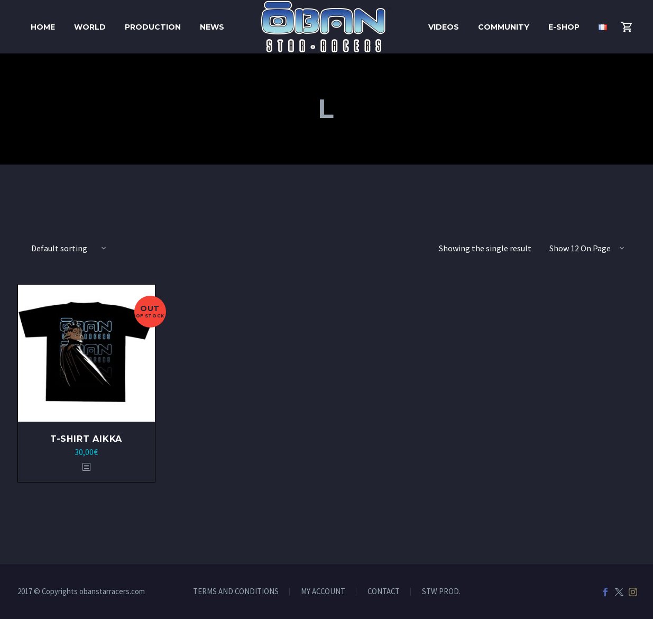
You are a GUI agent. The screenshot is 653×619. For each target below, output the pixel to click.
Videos (443, 27)
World (90, 27)
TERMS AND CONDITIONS (236, 592)
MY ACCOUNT (323, 592)
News (212, 27)
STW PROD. (441, 592)
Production (153, 27)
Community (503, 27)
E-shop (564, 27)
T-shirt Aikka (86, 439)
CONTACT (383, 592)
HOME (43, 27)
